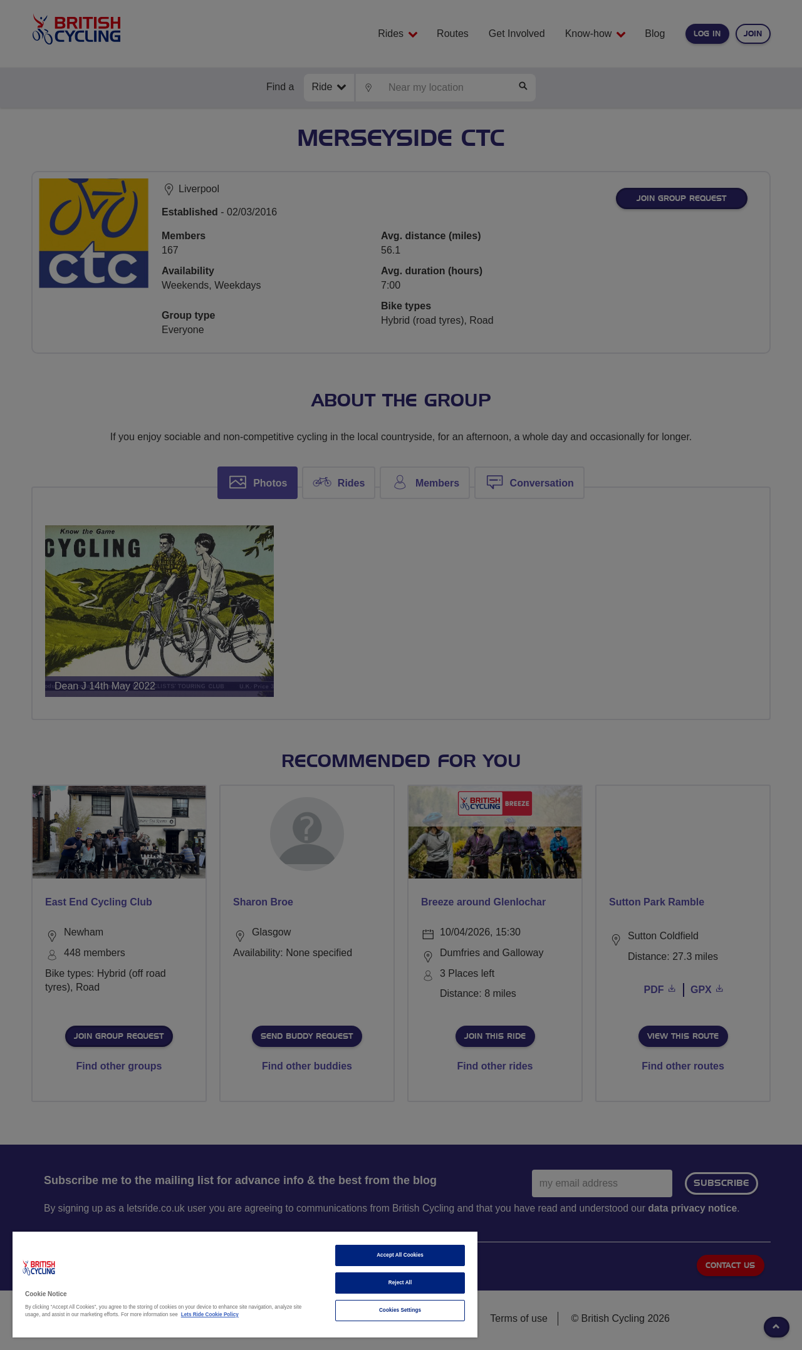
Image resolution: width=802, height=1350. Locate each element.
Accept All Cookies (400, 1255)
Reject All (400, 1283)
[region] (245, 1284)
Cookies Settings (400, 1310)
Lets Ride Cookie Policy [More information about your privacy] (210, 1314)
